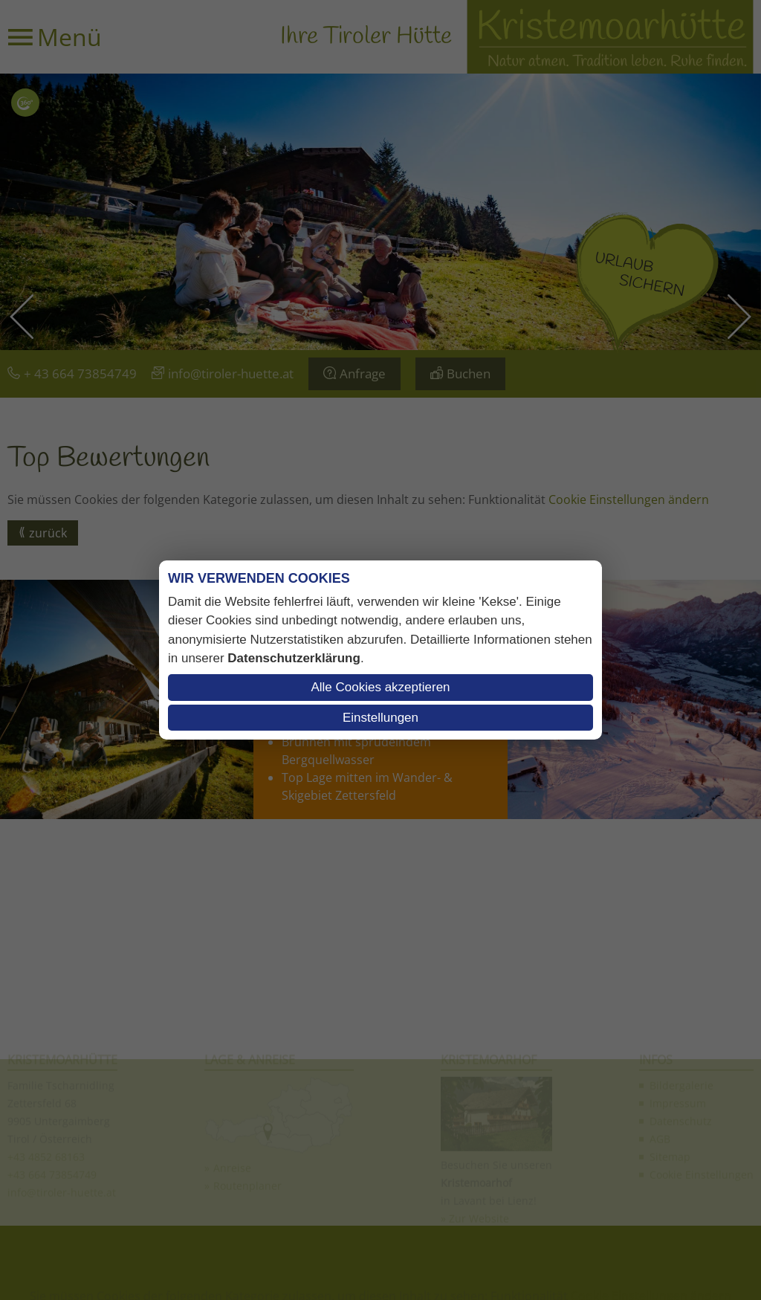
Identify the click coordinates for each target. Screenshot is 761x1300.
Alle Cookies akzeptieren (380, 687)
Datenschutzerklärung (293, 658)
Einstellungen (380, 718)
